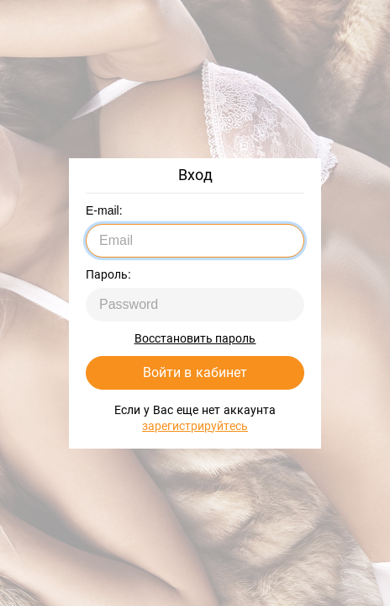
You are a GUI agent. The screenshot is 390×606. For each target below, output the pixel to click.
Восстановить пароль (195, 338)
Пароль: (108, 274)
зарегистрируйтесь (195, 426)
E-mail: (104, 210)
